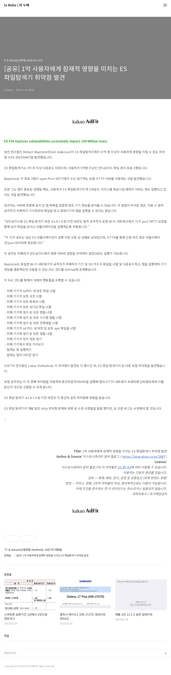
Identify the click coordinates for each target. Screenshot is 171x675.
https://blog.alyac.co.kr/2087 (143, 456)
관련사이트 (10, 653)
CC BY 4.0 (124, 467)
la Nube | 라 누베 (16, 5)
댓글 (6, 636)
